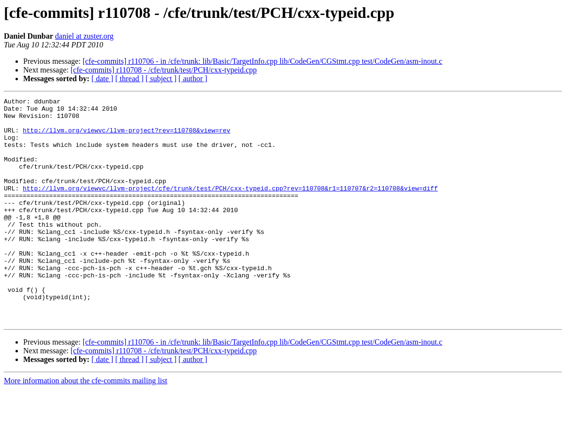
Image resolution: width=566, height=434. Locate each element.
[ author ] (193, 78)
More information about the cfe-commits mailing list (85, 425)
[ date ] (102, 78)
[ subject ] (161, 78)
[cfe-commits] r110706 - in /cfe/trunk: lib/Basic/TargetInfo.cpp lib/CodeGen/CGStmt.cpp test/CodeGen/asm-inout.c (263, 61)
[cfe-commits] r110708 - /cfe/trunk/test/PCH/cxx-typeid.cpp (164, 70)
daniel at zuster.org (84, 36)
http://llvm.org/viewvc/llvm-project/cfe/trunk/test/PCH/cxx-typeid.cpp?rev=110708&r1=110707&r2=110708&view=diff (230, 207)
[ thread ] (129, 78)
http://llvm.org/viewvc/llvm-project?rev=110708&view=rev (126, 137)
